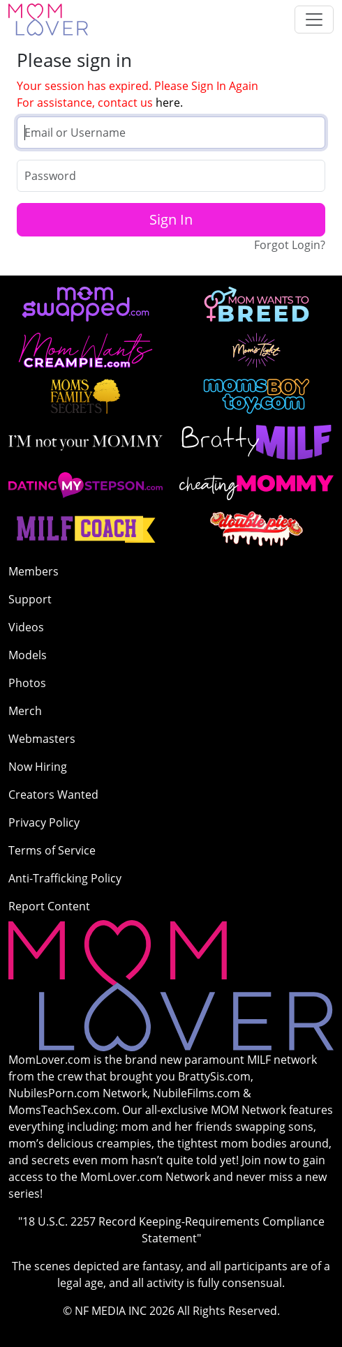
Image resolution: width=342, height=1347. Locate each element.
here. (169, 102)
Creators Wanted (53, 794)
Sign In (171, 219)
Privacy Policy (44, 822)
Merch (25, 710)
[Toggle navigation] (314, 19)
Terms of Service (52, 850)
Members (33, 571)
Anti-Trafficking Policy (64, 878)
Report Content (49, 906)
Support (30, 599)
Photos (27, 683)
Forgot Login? (289, 245)
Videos (26, 627)
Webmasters (41, 738)
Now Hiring (37, 766)
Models (27, 655)
